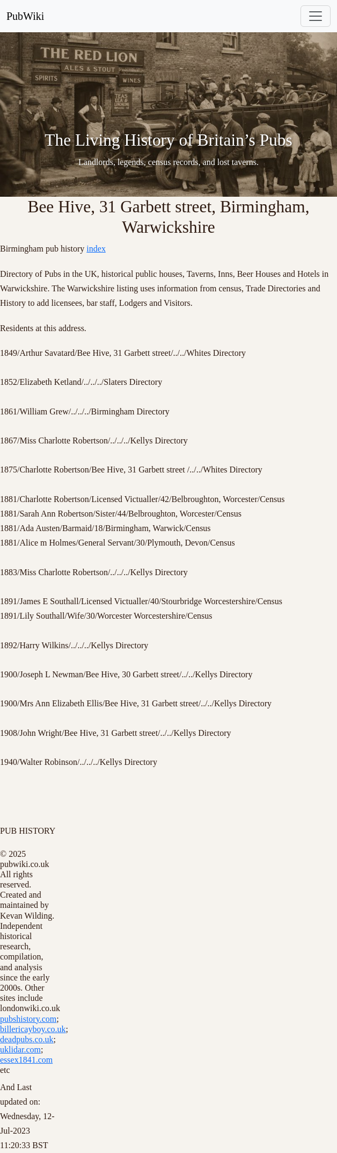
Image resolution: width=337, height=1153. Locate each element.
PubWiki (25, 16)
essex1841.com (26, 1059)
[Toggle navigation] (316, 16)
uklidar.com (20, 1049)
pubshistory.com (28, 1018)
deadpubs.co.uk (27, 1039)
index (96, 248)
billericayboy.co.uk (32, 1029)
